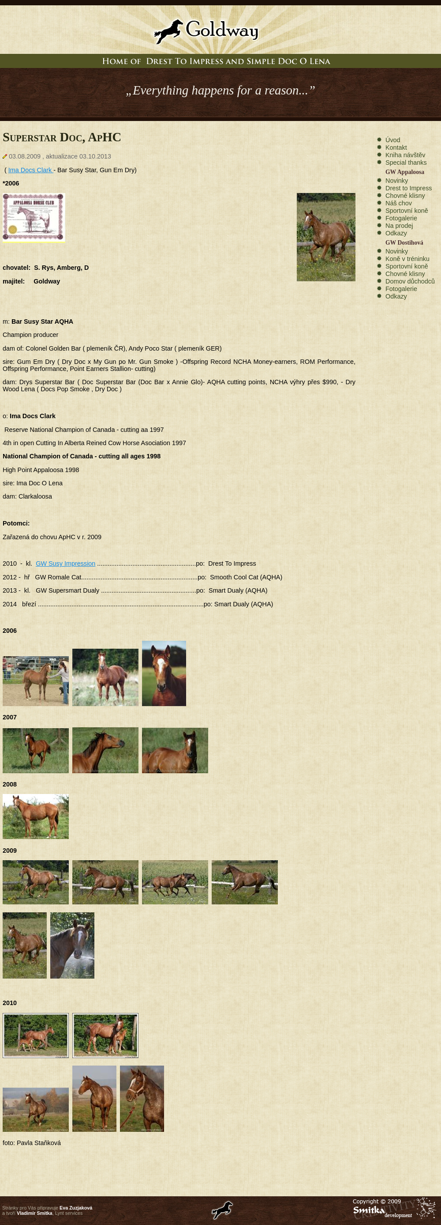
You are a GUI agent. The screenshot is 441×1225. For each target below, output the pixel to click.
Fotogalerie (401, 218)
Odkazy (396, 233)
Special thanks (406, 162)
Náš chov (398, 203)
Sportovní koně (406, 210)
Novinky (396, 180)
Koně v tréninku (407, 258)
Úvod (392, 140)
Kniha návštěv (405, 155)
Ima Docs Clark (30, 170)
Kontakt (396, 147)
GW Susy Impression (65, 563)
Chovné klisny (405, 195)
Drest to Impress (408, 188)
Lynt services (69, 1213)
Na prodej (399, 225)
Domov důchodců (410, 281)
